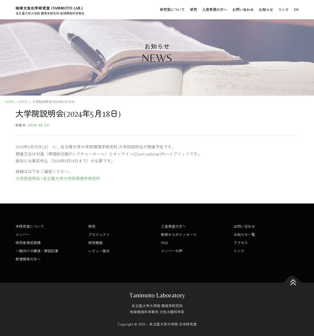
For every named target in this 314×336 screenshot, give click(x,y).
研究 (193, 9)
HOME (9, 101)
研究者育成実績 (28, 242)
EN (296, 9)
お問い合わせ (243, 9)
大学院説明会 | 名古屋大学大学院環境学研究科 (58, 178)
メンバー (23, 234)
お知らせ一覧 (244, 234)
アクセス (241, 242)
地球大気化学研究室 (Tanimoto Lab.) (49, 8)
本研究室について (30, 226)
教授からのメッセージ (179, 234)
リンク (283, 9)
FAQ (164, 242)
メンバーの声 (171, 250)
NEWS (23, 101)
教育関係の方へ (28, 258)
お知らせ (266, 9)
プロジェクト (99, 234)
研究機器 (95, 242)
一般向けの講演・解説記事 (37, 250)
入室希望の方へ (214, 9)
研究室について (172, 9)
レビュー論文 (99, 250)
